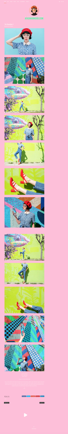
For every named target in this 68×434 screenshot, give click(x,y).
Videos (15, 1)
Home (5, 1)
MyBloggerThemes (21, 429)
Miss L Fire (25, 375)
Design (11, 1)
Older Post (42, 402)
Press (18, 1)
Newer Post (7, 402)
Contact (27, 1)
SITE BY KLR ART (34, 428)
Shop (8, 1)
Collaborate (22, 1)
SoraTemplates (10, 429)
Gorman (26, 373)
